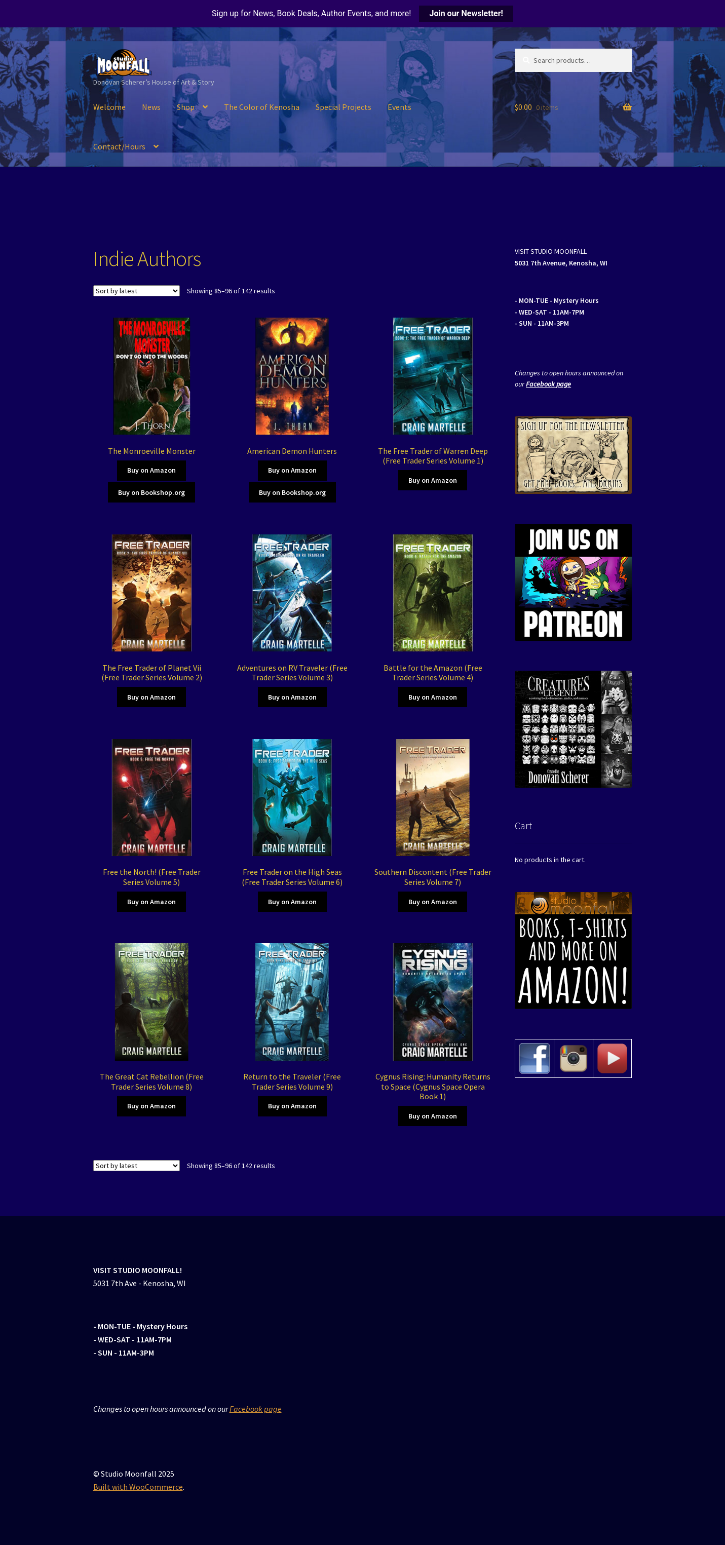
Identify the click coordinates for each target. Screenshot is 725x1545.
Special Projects (343, 107)
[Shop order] (136, 290)
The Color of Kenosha (261, 107)
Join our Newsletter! (466, 13)
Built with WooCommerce (138, 1487)
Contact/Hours (119, 146)
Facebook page (548, 384)
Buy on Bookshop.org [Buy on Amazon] (151, 492)
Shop (186, 107)
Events (399, 107)
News (151, 107)
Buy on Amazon (151, 470)
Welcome (109, 107)
